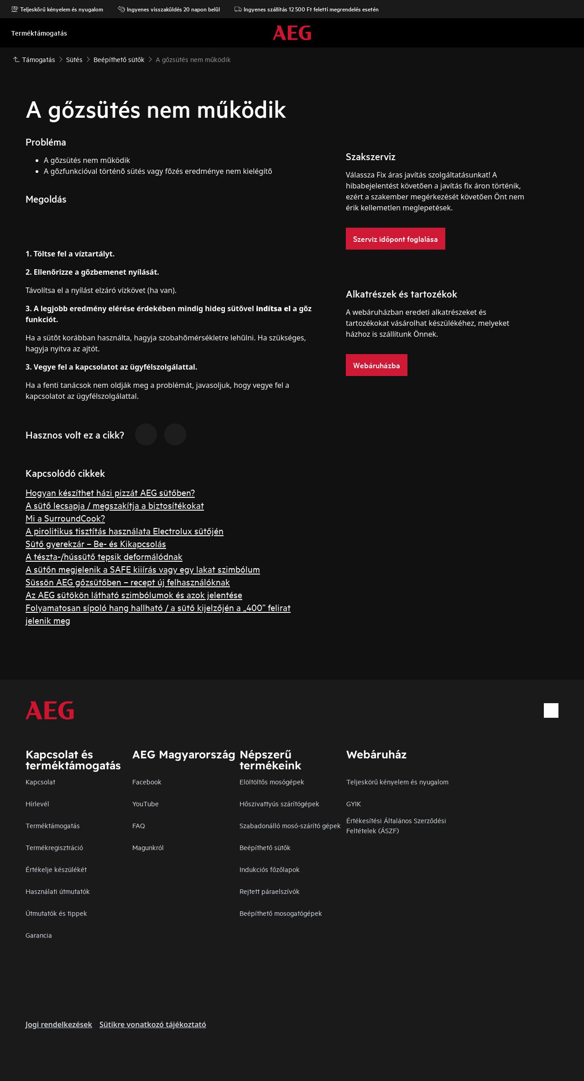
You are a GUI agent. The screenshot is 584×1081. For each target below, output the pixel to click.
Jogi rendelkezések (59, 1024)
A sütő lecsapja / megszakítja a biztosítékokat (115, 505)
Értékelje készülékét (56, 869)
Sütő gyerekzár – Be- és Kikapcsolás (96, 543)
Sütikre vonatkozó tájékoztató (152, 1024)
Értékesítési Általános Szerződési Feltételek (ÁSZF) (396, 825)
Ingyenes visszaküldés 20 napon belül (169, 9)
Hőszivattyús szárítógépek (279, 803)
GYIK (353, 803)
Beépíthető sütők (265, 847)
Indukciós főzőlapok (270, 869)
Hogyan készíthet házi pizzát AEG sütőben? (110, 492)
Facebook (147, 781)
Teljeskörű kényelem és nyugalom (57, 9)
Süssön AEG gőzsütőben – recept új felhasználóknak (128, 581)
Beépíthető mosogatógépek (281, 913)
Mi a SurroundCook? (65, 517)
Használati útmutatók (58, 891)
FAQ (138, 825)
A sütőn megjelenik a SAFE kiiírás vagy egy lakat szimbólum (143, 568)
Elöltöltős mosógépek (272, 781)
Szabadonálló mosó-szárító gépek (290, 825)
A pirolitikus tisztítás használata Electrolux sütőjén (125, 530)
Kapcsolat (40, 781)
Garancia (39, 934)
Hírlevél (37, 803)
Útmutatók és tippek (56, 913)
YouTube (145, 803)
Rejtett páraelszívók (270, 891)
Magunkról (148, 847)
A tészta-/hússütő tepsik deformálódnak (104, 556)
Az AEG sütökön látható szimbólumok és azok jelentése (134, 594)
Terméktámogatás (53, 825)
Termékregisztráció (54, 847)
